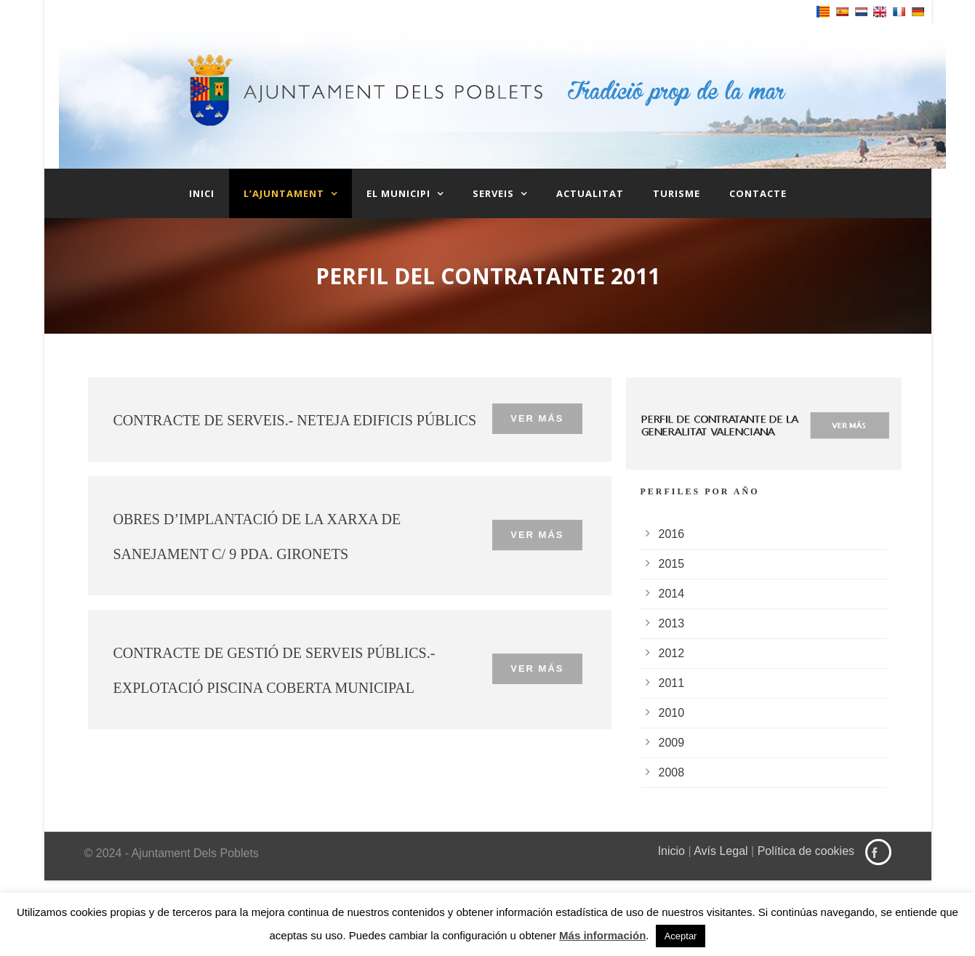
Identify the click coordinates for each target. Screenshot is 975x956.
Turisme (676, 193)
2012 (672, 653)
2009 (672, 742)
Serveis (493, 193)
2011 (672, 683)
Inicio (671, 851)
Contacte (758, 193)
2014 (672, 593)
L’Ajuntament (284, 193)
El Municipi (398, 193)
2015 (672, 564)
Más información (602, 935)
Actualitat (590, 193)
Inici (201, 193)
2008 (672, 772)
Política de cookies (806, 851)
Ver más (536, 418)
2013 (672, 623)
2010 (672, 713)
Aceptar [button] (681, 936)
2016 (672, 534)
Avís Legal (720, 851)
